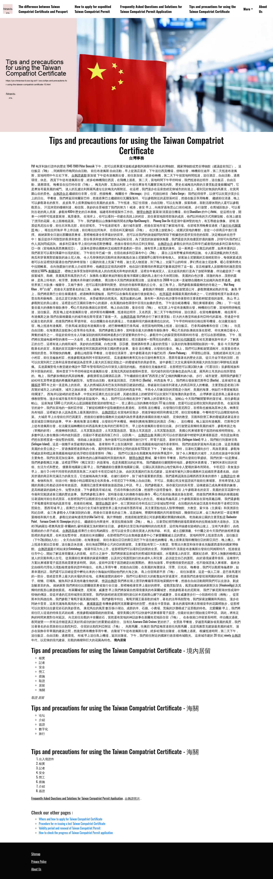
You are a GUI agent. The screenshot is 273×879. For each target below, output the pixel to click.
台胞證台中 (228, 476)
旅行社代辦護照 (185, 339)
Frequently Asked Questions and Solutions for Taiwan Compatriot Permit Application (151, 9)
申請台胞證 (109, 580)
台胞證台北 (60, 193)
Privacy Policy (38, 861)
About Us (263, 9)
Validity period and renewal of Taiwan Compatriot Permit (69, 828)
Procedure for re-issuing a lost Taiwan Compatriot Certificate (72, 823)
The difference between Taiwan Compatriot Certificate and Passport (43, 9)
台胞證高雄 (128, 316)
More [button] (246, 8)
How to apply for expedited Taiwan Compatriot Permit (93, 9)
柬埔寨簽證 (94, 603)
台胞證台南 (145, 435)
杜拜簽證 (165, 293)
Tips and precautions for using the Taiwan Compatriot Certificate (212, 9)
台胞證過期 (79, 175)
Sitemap (35, 854)
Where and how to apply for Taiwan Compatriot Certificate (70, 819)
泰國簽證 (54, 271)
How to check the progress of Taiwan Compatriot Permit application (76, 832)
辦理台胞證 (144, 211)
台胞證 (236, 635)
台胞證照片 (109, 412)
